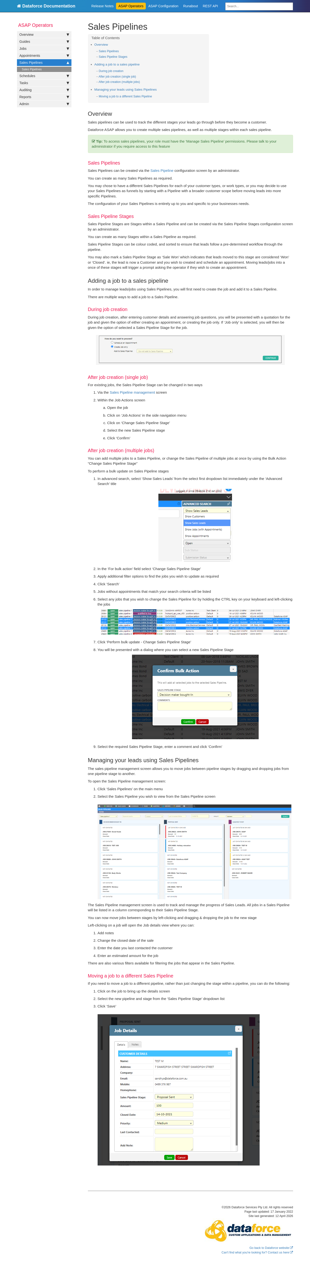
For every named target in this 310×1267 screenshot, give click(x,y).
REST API (210, 6)
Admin (44, 103)
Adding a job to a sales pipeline (117, 64)
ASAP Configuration (163, 6)
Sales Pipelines (44, 62)
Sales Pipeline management (132, 392)
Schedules (44, 75)
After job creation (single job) (117, 76)
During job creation (111, 71)
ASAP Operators (130, 6)
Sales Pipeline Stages (113, 56)
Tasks (44, 82)
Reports (44, 96)
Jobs (44, 48)
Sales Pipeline (161, 170)
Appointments (44, 55)
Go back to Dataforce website (269, 1248)
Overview (44, 34)
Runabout (190, 6)
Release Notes (102, 6)
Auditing (44, 89)
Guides (44, 41)
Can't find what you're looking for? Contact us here (255, 1252)
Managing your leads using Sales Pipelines (125, 89)
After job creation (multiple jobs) (119, 82)
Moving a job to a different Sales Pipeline (125, 96)
